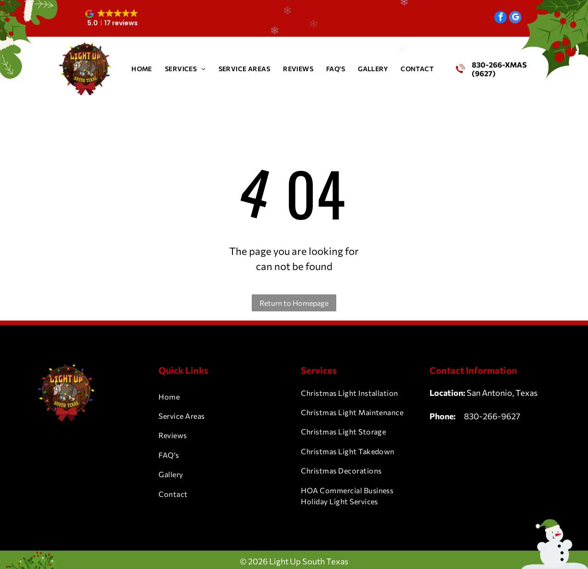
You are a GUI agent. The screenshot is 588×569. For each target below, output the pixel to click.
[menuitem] (141, 69)
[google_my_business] (515, 18)
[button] (112, 18)
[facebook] (500, 18)
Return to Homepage (294, 303)
